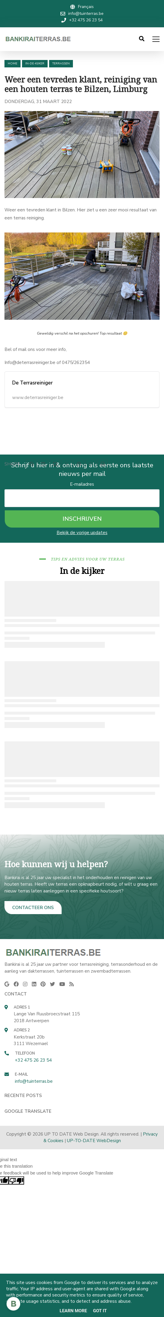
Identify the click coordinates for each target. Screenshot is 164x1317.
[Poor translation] (16, 1180)
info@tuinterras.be (34, 1081)
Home (12, 63)
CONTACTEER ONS (33, 908)
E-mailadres (82, 484)
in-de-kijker (34, 63)
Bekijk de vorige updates (82, 533)
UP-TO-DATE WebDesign (94, 1141)
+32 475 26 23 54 (33, 1060)
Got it (100, 1310)
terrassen (61, 63)
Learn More (73, 1310)
